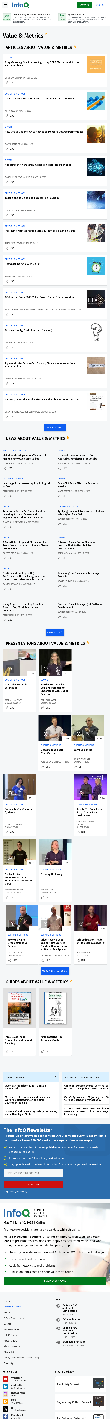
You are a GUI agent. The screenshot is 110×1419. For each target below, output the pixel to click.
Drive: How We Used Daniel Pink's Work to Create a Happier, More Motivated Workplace (18, 885)
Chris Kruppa (84, 830)
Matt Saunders (66, 463)
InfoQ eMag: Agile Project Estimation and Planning (18, 981)
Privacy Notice (10, 1411)
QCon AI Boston (71, 1260)
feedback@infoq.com (13, 1389)
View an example (80, 1081)
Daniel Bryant (10, 584)
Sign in (100, 5)
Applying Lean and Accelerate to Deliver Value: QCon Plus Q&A (81, 513)
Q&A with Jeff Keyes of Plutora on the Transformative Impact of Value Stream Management (26, 545)
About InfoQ (10, 1281)
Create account (12, 1247)
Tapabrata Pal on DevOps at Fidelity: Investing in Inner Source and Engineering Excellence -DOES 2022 (24, 514)
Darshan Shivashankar (17, 177)
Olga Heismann (49, 765)
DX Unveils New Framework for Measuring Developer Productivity (77, 457)
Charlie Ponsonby (15, 379)
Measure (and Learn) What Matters (88, 686)
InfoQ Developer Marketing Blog (21, 1298)
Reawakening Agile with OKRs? (22, 264)
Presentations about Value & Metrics (45, 643)
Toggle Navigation (5, 5)
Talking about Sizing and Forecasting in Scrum (32, 198)
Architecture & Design (14, 451)
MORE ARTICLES (53, 427)
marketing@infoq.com (14, 1399)
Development (16, 1018)
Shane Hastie (12, 309)
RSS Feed (46, 34)
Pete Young (83, 702)
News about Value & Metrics (35, 438)
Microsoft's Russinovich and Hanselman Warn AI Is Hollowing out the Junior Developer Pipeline (28, 1041)
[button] (33, 1125)
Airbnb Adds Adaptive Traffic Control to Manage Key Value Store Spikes (26, 457)
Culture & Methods (15, 94)
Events (7, 1265)
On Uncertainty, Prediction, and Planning (28, 330)
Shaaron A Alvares (13, 522)
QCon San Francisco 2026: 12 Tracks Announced (25, 1028)
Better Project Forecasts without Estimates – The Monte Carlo (18, 820)
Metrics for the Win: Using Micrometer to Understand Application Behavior (54, 689)
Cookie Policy (50, 1411)
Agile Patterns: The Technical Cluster (51, 980)
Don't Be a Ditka (14, 750)
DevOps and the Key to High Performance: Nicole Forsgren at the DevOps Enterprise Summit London (24, 576)
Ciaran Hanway (13, 700)
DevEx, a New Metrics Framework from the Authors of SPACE (39, 98)
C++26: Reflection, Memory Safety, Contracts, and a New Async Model (31, 1054)
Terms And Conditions (30, 1411)
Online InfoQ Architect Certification (69, 1249)
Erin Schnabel (48, 700)
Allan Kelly (11, 276)
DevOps (8, 57)
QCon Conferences (14, 1259)
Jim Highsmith (28, 309)
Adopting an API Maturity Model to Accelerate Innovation (38, 164)
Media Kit (9, 1293)
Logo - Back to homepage (20, 4)
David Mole (11, 896)
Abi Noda (10, 111)
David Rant (11, 144)
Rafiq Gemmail (66, 553)
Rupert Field (9, 553)
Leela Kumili (9, 463)
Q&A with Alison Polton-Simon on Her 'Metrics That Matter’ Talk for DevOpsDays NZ (79, 545)
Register (84, 5)
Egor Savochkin (13, 77)
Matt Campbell (66, 491)
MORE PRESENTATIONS (54, 911)
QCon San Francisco (73, 1283)
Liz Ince (81, 765)
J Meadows (10, 342)
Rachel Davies (48, 830)
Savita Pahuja (65, 581)
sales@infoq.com (46, 1389)
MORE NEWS (53, 632)
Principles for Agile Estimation (16, 686)
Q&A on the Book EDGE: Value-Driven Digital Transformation (40, 297)
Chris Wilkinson (85, 762)
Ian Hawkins (47, 893)
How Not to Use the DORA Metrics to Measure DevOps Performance (44, 131)
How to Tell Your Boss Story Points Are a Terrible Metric (89, 753)
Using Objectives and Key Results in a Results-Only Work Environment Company (24, 607)
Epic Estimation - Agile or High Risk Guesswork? (55, 882)
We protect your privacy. (16, 1132)
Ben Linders (9, 491)
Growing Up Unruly (51, 815)
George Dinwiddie (30, 412)
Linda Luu (42, 309)
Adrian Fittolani (14, 830)
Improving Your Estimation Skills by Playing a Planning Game (40, 231)
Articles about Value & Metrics (39, 47)
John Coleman (12, 210)
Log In (7, 1253)
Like (12, 82)
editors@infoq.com (83, 1389)
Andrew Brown (13, 243)
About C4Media (12, 1287)
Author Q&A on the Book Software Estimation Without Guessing (42, 399)
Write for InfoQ (12, 1270)
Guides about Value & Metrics (37, 923)
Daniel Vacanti (13, 765)
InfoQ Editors (11, 1276)
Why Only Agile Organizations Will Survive (87, 818)
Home (7, 1242)
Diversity (8, 1304)
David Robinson (57, 309)
